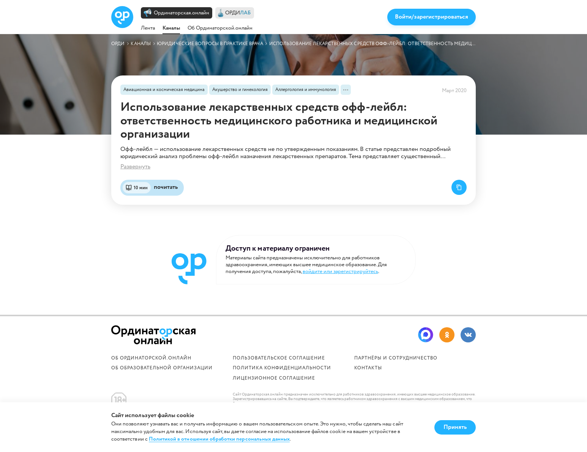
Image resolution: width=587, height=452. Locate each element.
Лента (148, 28)
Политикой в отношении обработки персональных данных (219, 439)
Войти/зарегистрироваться (431, 17)
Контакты (368, 368)
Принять (455, 427)
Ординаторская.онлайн (181, 13)
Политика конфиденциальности (282, 368)
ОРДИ (238, 13)
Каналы (171, 28)
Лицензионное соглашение (274, 378)
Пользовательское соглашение (279, 358)
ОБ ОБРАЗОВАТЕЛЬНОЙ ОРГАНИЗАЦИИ (162, 368)
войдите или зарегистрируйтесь (340, 271)
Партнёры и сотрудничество (395, 358)
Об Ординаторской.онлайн (220, 28)
